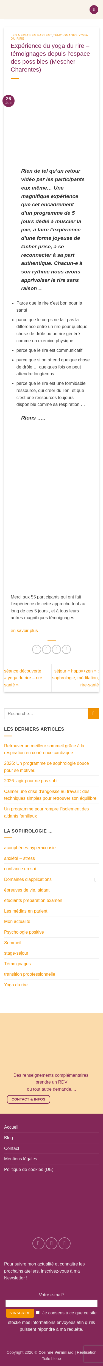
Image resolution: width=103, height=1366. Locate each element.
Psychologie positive (24, 932)
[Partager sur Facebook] (46, 649)
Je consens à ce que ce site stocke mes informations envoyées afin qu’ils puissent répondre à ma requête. (52, 1321)
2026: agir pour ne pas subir (31, 780)
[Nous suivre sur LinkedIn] (64, 1243)
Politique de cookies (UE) (29, 1169)
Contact (11, 1148)
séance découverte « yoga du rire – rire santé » (23, 678)
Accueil (11, 1127)
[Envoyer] (93, 713)
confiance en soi (20, 868)
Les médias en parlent (31, 35)
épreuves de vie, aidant (26, 890)
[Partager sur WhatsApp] (36, 649)
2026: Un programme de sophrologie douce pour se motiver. (46, 767)
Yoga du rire (16, 985)
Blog (8, 1137)
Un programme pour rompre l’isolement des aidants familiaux (46, 812)
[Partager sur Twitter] (56, 649)
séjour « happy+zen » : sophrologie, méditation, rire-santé (75, 678)
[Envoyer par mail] (66, 649)
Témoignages (65, 35)
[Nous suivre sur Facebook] (38, 1243)
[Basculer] (95, 879)
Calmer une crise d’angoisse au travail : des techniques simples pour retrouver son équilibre (50, 795)
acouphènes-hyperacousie (30, 847)
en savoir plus (25, 630)
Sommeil (12, 942)
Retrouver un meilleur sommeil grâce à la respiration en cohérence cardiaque (44, 749)
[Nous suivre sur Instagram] (51, 1243)
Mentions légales (20, 1158)
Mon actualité (17, 921)
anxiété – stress (19, 858)
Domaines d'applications (28, 879)
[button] (94, 9)
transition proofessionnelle (29, 974)
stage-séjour (16, 953)
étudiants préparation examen (33, 900)
